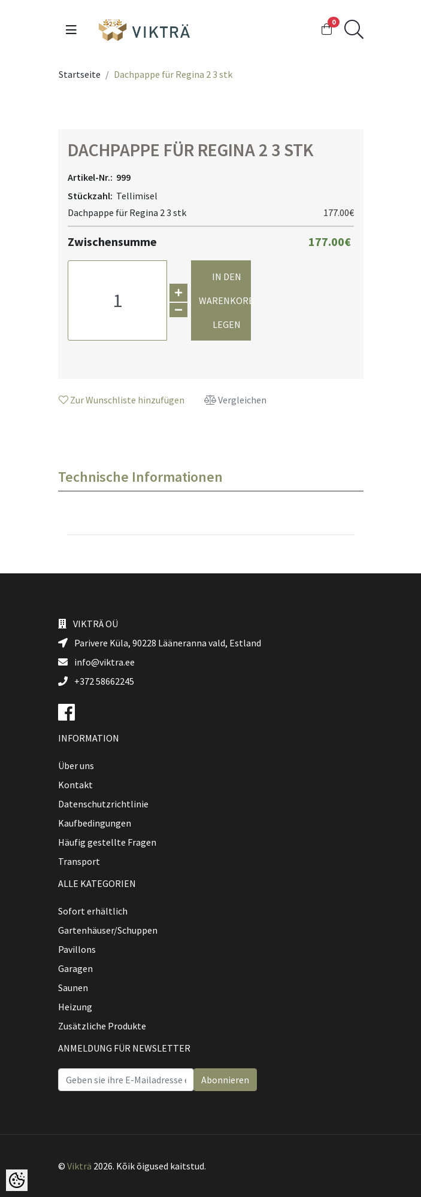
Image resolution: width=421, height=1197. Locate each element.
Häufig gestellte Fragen (107, 842)
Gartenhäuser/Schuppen (108, 930)
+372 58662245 (96, 681)
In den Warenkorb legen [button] (225, 300)
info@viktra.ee (96, 662)
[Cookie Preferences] (17, 1180)
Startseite (80, 74)
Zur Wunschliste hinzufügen (121, 400)
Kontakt (75, 785)
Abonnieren (225, 1080)
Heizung (75, 1007)
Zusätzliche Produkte (102, 1026)
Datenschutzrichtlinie (103, 804)
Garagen (75, 968)
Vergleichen (235, 400)
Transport (79, 861)
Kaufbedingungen (94, 823)
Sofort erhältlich (93, 911)
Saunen (73, 988)
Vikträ (79, 1166)
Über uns (76, 765)
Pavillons (77, 949)
